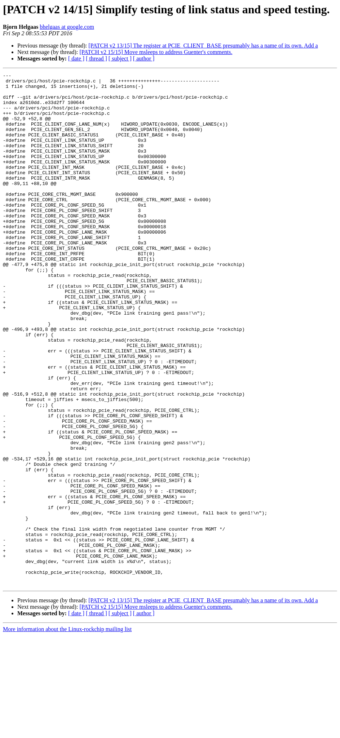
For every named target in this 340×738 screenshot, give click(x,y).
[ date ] (76, 58)
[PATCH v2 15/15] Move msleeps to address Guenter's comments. (155, 52)
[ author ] (144, 58)
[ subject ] (120, 58)
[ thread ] (96, 58)
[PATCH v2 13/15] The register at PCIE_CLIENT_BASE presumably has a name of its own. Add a (203, 45)
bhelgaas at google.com (67, 27)
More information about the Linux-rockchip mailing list (67, 732)
